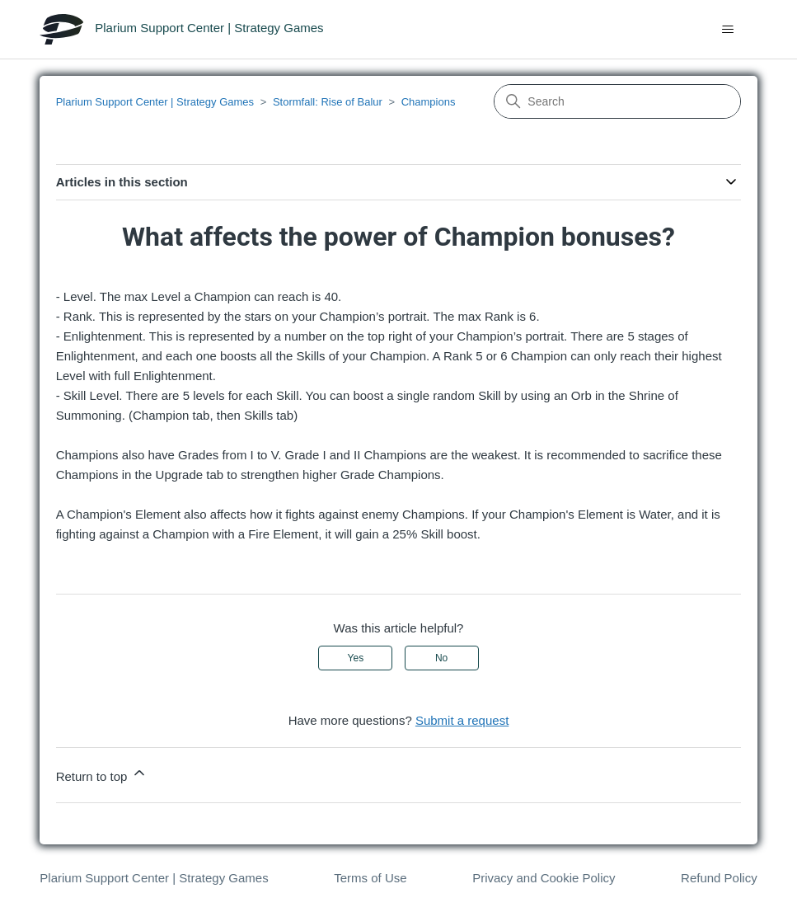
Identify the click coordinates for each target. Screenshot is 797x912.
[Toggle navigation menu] (728, 29)
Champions (428, 102)
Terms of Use (370, 878)
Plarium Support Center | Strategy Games (155, 102)
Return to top (102, 773)
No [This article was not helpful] (441, 658)
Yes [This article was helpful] (356, 658)
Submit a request (462, 720)
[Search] (617, 101)
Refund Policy (719, 878)
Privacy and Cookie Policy (543, 878)
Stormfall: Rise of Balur (327, 102)
